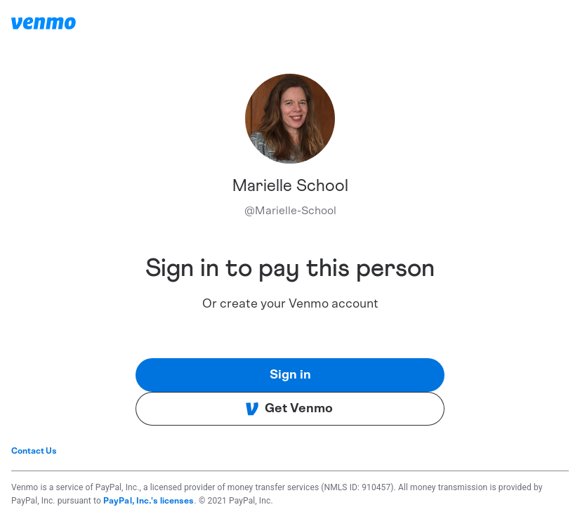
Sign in (290, 375)
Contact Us (34, 451)
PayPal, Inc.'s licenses (149, 501)
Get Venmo (289, 409)
